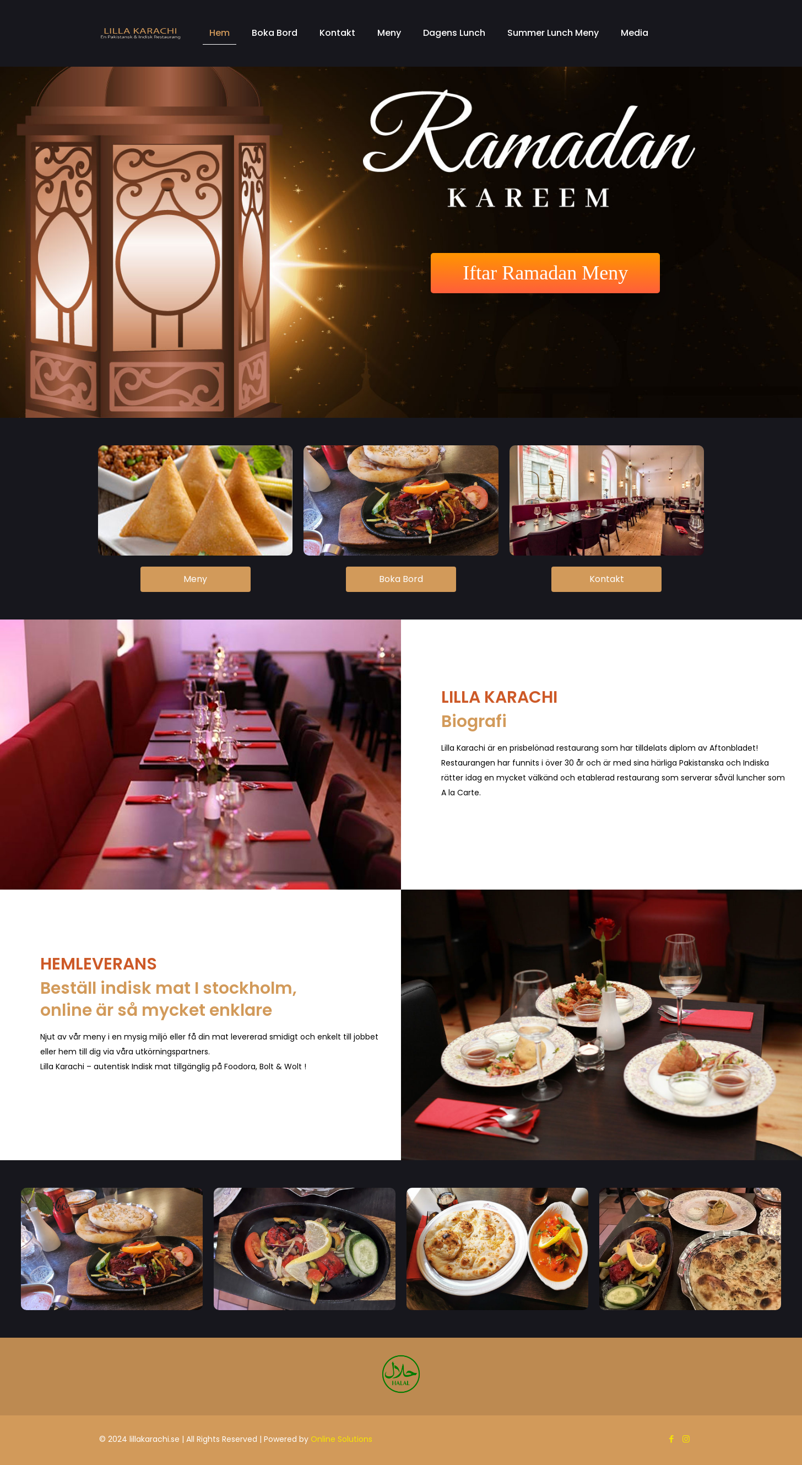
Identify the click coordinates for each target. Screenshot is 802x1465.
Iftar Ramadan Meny (545, 273)
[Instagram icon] (686, 1439)
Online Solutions (341, 1439)
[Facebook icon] (671, 1439)
